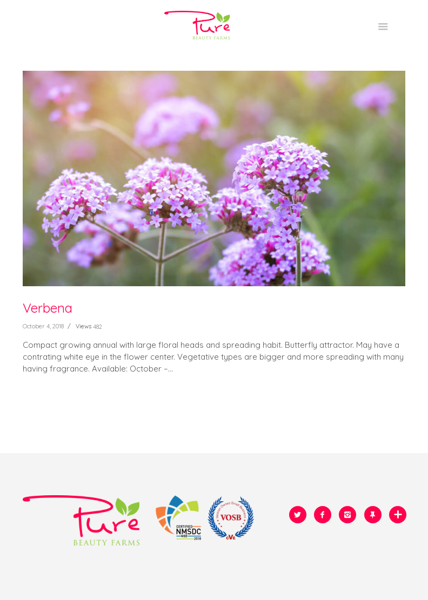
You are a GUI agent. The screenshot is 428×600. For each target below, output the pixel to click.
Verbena (47, 308)
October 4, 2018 (43, 326)
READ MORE (45, 398)
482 (97, 327)
